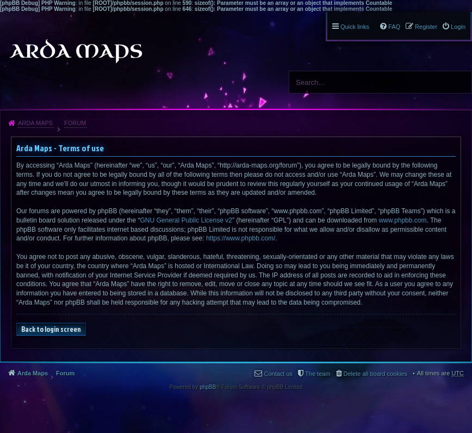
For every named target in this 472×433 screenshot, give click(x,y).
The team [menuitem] (317, 373)
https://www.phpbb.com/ (240, 238)
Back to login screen (51, 329)
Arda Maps (35, 123)
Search (459, 82)
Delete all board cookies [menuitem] (375, 373)
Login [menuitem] (458, 26)
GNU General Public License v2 (186, 220)
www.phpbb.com (402, 220)
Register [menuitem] (426, 26)
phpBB (208, 387)
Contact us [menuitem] (278, 373)
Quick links (354, 26)
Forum (75, 123)
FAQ (394, 26)
